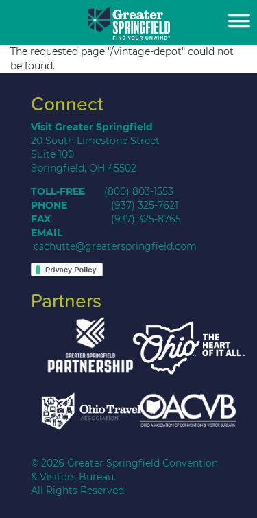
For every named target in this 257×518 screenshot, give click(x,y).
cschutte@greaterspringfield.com (115, 246)
